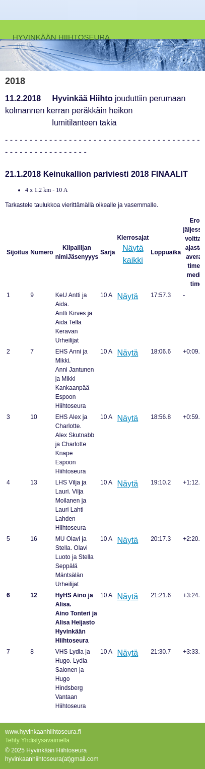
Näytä (127, 296)
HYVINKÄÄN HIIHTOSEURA (61, 37)
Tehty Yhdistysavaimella (37, 740)
